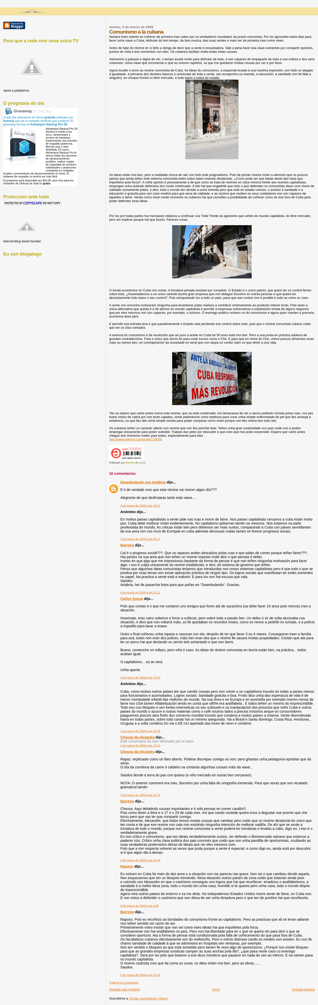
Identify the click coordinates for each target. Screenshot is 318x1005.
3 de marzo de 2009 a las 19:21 (140, 505)
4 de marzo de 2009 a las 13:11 (140, 592)
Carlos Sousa (131, 599)
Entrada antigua (303, 989)
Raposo (126, 866)
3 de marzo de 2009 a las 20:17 (140, 538)
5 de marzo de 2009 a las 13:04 (140, 860)
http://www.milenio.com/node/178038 (135, 439)
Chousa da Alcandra (137, 737)
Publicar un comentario (123, 982)
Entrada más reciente (124, 989)
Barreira (127, 545)
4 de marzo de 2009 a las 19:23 (140, 677)
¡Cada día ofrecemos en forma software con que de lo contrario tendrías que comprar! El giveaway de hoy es (38, 121)
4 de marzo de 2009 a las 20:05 (140, 731)
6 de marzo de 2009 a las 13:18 (140, 974)
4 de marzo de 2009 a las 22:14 (140, 794)
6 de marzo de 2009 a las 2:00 (139, 905)
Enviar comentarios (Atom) (149, 998)
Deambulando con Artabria (142, 482)
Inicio (216, 989)
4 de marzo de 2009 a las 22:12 (140, 745)
